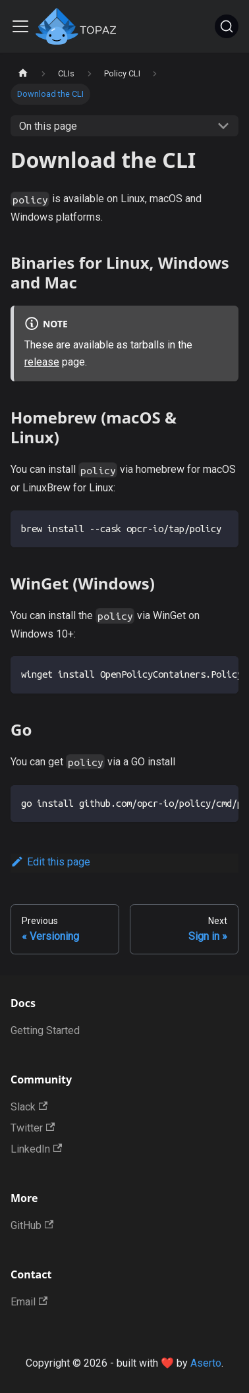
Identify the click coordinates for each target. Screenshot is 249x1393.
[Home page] (23, 73)
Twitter (33, 1128)
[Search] (226, 26)
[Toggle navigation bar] (20, 26)
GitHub (32, 1225)
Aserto (205, 1363)
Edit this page (50, 862)
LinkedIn (36, 1149)
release (41, 362)
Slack (29, 1107)
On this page (48, 126)
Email (29, 1302)
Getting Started (45, 1030)
